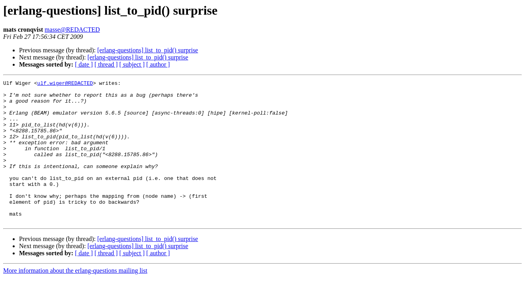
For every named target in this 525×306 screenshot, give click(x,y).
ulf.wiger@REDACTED (65, 84)
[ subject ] (132, 64)
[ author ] (158, 64)
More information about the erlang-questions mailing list (75, 299)
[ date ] (84, 64)
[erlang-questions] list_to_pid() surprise (147, 50)
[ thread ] (106, 64)
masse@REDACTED (72, 29)
